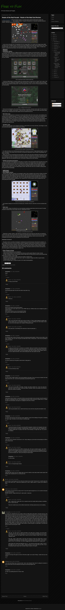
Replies (7, 277)
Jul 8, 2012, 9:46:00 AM (16, 385)
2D (5, 264)
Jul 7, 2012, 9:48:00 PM (16, 279)
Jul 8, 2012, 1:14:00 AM (14, 305)
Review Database (55, 21)
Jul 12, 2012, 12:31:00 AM (13, 479)
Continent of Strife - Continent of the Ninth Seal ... (57, 59)
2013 (54, 38)
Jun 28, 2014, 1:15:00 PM (15, 569)
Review (10, 264)
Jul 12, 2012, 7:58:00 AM (16, 499)
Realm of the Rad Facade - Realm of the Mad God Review (57, 65)
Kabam (11, 20)
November (56, 43)
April (55, 73)
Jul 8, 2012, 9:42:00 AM (16, 407)
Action (8, 264)
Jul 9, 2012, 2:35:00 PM (14, 470)
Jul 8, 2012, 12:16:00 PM (15, 415)
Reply (6, 275)
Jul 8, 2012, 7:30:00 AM (16, 318)
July (55, 50)
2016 (54, 34)
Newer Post (4, 596)
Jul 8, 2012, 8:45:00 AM (14, 375)
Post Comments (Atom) (27, 600)
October (55, 45)
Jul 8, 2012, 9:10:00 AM (14, 396)
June (55, 69)
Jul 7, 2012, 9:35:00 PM (14, 271)
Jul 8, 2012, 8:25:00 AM (14, 358)
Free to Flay (11, 6)
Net (9, 279)
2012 (54, 40)
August (55, 48)
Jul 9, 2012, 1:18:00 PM (16, 447)
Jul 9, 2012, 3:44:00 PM (16, 461)
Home (25, 596)
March (55, 75)
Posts (54, 103)
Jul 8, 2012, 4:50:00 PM (16, 425)
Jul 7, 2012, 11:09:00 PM (16, 296)
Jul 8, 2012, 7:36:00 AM (16, 346)
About (52, 19)
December (56, 41)
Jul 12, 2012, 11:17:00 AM (16, 326)
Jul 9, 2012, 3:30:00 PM (18, 456)
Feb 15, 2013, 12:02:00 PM (15, 552)
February (56, 77)
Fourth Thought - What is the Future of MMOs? (57, 54)
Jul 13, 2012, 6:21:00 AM (15, 512)
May (55, 71)
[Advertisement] (55, 89)
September (56, 46)
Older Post (45, 596)
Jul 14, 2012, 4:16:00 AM (16, 531)
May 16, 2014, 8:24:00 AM (14, 561)
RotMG (14, 264)
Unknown (7, 561)
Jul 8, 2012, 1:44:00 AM (14, 335)
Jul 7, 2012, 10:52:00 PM (15, 288)
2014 (54, 36)
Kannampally (7, 512)
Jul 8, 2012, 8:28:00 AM (16, 366)
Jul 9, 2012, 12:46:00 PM (15, 437)
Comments (55, 105)
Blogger (39, 608)
